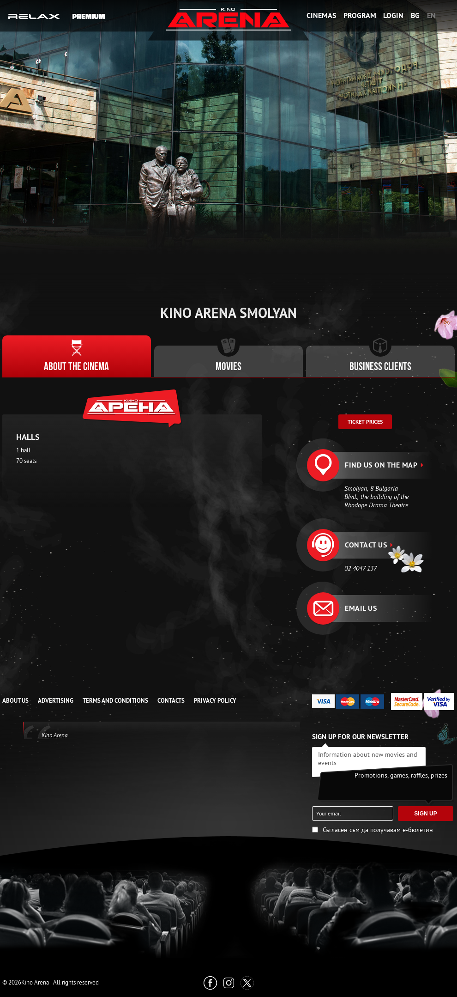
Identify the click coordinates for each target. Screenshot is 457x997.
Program (359, 15)
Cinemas (321, 15)
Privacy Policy (215, 701)
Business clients (380, 367)
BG (415, 15)
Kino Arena (54, 735)
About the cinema (76, 367)
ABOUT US (15, 701)
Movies (228, 367)
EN (431, 15)
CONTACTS (171, 701)
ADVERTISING (55, 701)
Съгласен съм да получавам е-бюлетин (378, 830)
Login (393, 15)
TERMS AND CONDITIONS (115, 701)
